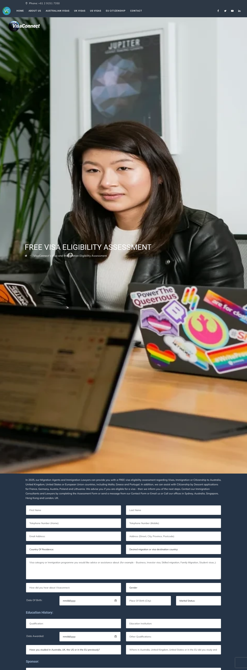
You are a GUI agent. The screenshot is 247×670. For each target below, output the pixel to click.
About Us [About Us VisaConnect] (35, 10)
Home (20, 10)
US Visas (95, 10)
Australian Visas (57, 10)
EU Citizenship (116, 10)
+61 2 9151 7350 (49, 3)
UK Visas (79, 10)
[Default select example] (73, 549)
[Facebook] (218, 11)
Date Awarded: (35, 636)
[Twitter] (225, 11)
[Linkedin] (239, 11)
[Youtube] (232, 11)
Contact (136, 10)
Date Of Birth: (34, 600)
